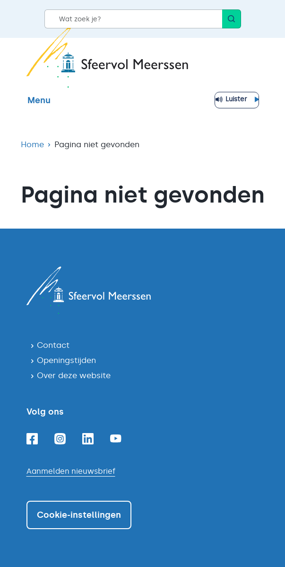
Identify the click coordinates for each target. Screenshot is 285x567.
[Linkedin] (88, 438)
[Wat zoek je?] (133, 18)
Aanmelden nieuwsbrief (70, 471)
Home (32, 144)
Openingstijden (66, 360)
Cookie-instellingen (79, 515)
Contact (53, 345)
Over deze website (74, 375)
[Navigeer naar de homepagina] (142, 290)
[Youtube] (115, 438)
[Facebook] (32, 438)
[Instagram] (60, 438)
